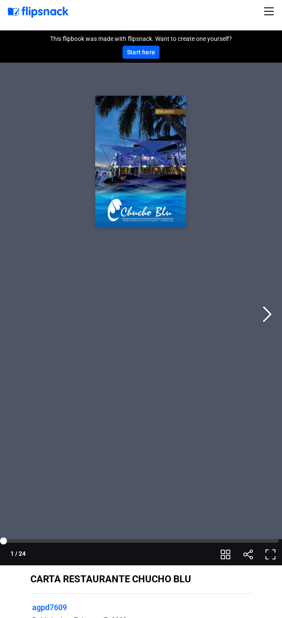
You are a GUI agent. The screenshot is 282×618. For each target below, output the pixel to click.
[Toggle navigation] (270, 11)
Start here (141, 52)
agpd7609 (49, 607)
